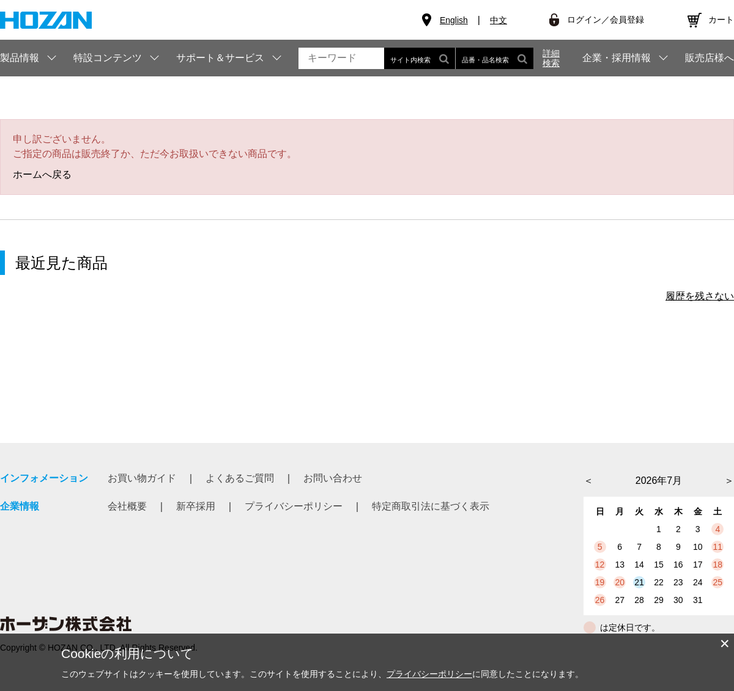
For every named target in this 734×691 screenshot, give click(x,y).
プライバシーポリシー (294, 506)
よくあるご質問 (240, 478)
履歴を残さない (699, 296)
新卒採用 (195, 506)
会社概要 (127, 506)
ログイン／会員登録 (605, 19)
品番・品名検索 (494, 58)
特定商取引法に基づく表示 (430, 506)
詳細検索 (551, 58)
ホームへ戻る (42, 174)
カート (721, 19)
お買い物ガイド (142, 478)
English (454, 20)
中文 (498, 20)
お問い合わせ (332, 478)
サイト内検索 (419, 58)
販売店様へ (709, 58)
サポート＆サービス (220, 58)
